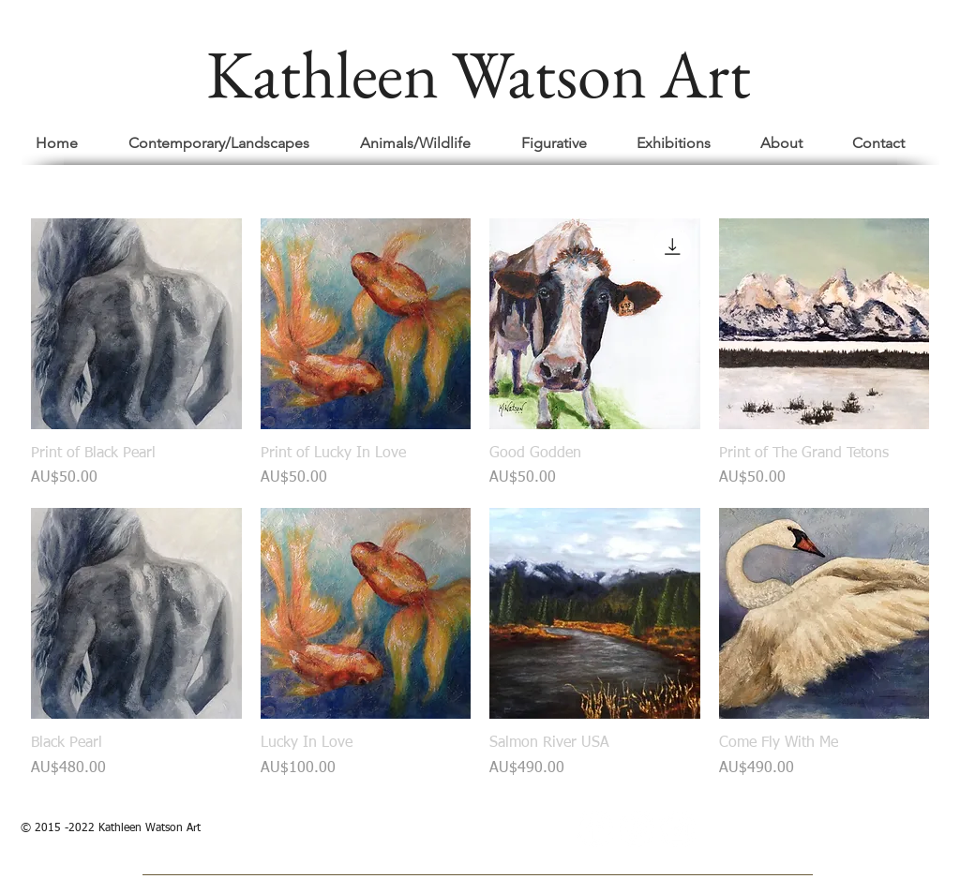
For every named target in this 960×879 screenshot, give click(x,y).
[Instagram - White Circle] (677, 829)
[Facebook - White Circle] (595, 829)
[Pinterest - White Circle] (636, 829)
